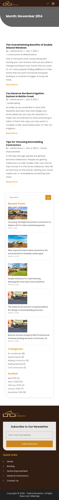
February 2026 (14, 385)
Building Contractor (16, 360)
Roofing (11, 466)
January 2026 (14, 388)
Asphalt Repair (14, 357)
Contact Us (12, 480)
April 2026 (12, 378)
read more (11, 84)
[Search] (48, 197)
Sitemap (35, 496)
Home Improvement (17, 471)
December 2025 (15, 392)
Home (10, 461)
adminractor (16, 51)
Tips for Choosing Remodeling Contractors (24, 143)
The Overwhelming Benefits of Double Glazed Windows (29, 46)
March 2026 (13, 381)
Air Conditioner (14, 353)
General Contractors (17, 475)
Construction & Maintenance (22, 54)
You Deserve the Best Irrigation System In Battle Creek (25, 95)
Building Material (15, 364)
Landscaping (13, 103)
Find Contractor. (35, 493)
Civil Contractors (15, 367)
